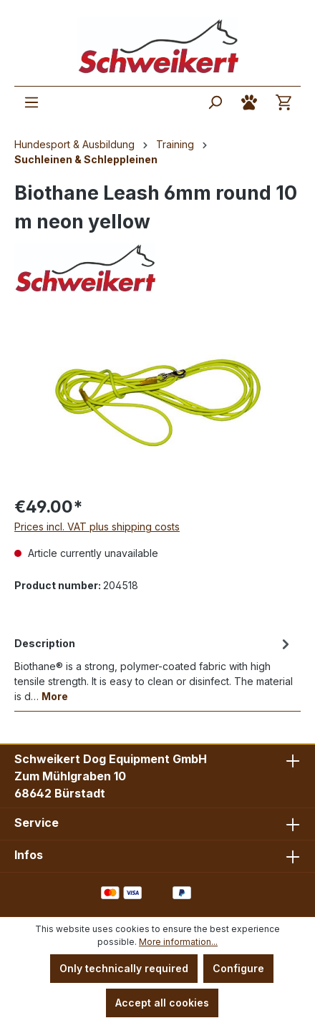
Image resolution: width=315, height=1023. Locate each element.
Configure (238, 968)
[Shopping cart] (283, 102)
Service (36, 822)
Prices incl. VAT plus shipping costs (97, 526)
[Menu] (31, 102)
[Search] (215, 102)
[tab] (154, 668)
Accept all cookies (162, 1003)
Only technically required (123, 968)
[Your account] (249, 102)
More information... (178, 941)
